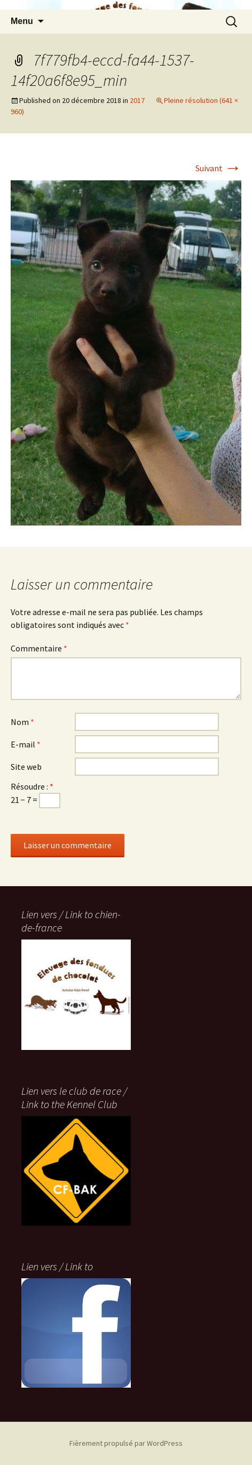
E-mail (26, 744)
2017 (137, 100)
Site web (26, 766)
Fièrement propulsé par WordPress (126, 1443)
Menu (22, 21)
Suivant (218, 168)
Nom (22, 721)
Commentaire (39, 648)
